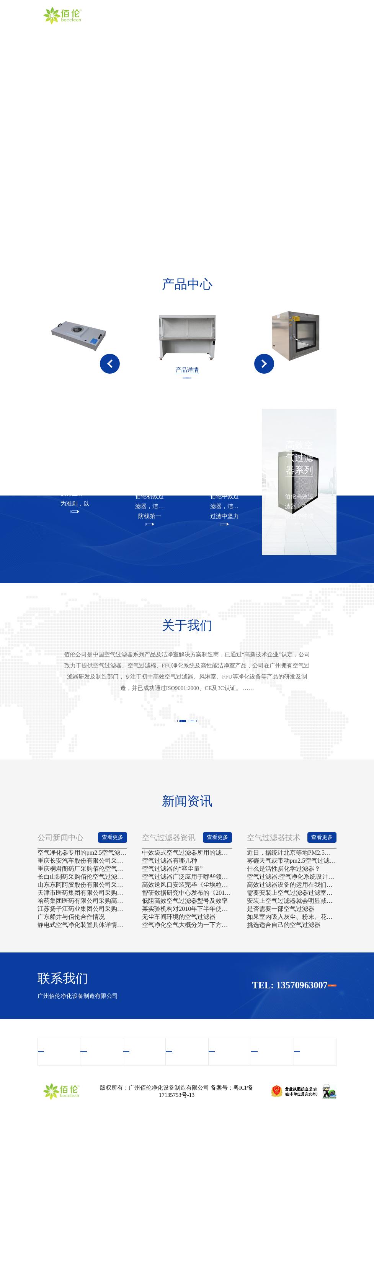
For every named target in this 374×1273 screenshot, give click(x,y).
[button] (110, 384)
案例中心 (264, 15)
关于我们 (182, 15)
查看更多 (187, 427)
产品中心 (209, 15)
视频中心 (237, 15)
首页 (155, 15)
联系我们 (319, 15)
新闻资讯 (292, 15)
